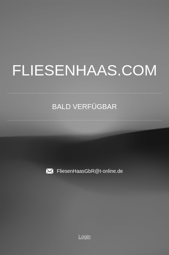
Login (84, 236)
